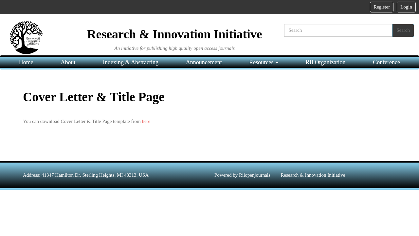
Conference (386, 62)
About (68, 62)
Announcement (204, 62)
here (146, 121)
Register (381, 7)
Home (26, 62)
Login (406, 7)
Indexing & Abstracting (130, 62)
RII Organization (325, 62)
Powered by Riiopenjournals (243, 175)
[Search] (338, 30)
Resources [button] (263, 62)
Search (403, 30)
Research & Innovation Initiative (313, 175)
